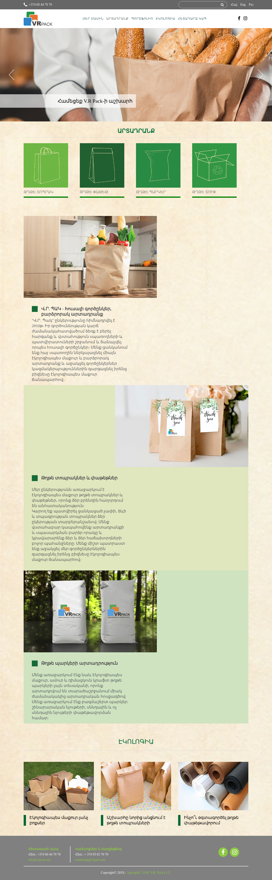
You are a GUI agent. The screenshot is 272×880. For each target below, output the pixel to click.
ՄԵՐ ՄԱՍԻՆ (93, 18)
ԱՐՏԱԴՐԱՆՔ (117, 18)
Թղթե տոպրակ (38, 192)
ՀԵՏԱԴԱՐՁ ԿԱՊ (192, 18)
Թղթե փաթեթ (94, 192)
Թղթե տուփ (204, 192)
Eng (243, 4)
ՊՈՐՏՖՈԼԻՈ (142, 18)
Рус (251, 4)
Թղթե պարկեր (151, 192)
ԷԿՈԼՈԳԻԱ (165, 18)
